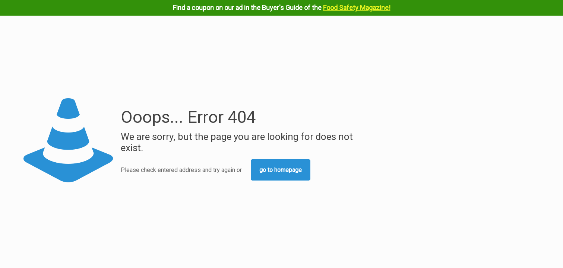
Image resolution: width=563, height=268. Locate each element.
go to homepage (280, 169)
